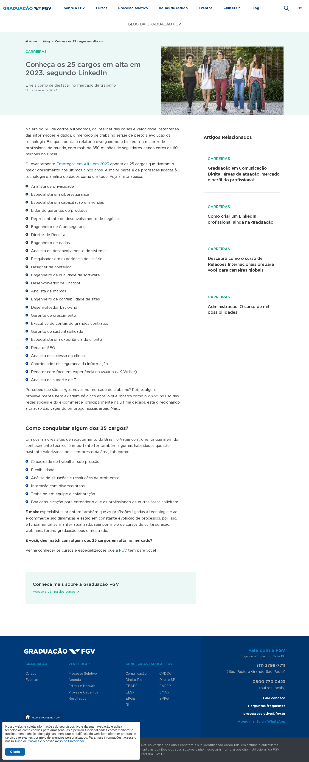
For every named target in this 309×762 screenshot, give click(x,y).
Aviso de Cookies (26, 741)
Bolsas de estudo (173, 8)
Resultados (77, 698)
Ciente (15, 752)
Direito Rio (134, 680)
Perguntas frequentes (266, 706)
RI (127, 705)
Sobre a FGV (74, 8)
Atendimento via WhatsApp (261, 721)
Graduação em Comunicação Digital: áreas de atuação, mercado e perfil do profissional (244, 174)
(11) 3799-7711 (271, 666)
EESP (130, 692)
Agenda (74, 680)
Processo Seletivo (82, 673)
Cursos (101, 8)
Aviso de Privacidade (70, 741)
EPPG (164, 698)
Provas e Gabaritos (83, 692)
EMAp (164, 692)
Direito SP (167, 680)
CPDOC (165, 673)
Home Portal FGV (46, 717)
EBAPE (132, 686)
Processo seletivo (133, 8)
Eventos (205, 8)
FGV (123, 550)
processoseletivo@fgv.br (264, 713)
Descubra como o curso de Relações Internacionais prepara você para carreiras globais (241, 264)
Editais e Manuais (81, 686)
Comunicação (136, 673)
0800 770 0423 (269, 682)
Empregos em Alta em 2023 (82, 164)
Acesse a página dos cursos (54, 591)
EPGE (130, 698)
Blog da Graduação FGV (154, 24)
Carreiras (36, 51)
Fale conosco (274, 698)
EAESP (165, 686)
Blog (255, 8)
